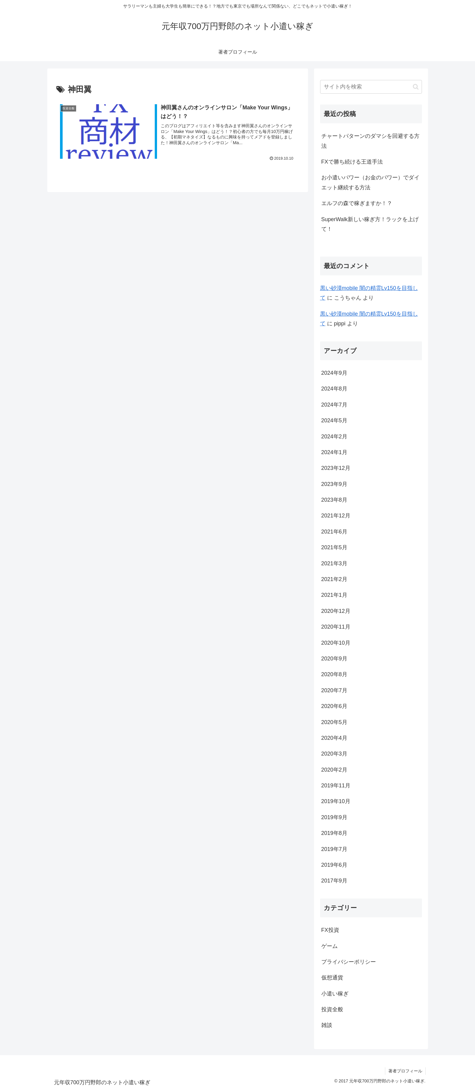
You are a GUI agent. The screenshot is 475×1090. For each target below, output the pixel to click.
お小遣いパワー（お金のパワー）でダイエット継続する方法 (370, 182)
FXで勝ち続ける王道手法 (352, 162)
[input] (371, 87)
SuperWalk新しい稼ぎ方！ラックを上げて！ (370, 224)
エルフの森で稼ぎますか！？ (356, 203)
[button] (415, 86)
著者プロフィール (405, 1070)
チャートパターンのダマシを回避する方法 (370, 141)
